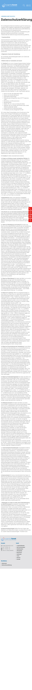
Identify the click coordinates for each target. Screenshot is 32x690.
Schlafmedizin (20, 549)
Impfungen (19, 554)
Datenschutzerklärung (7, 565)
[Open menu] (27, 5)
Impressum (4, 563)
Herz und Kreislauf (21, 547)
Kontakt (18, 559)
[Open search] (23, 5)
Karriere (18, 557)
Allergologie (19, 550)
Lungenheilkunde (20, 545)
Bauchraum (19, 552)
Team (18, 555)
